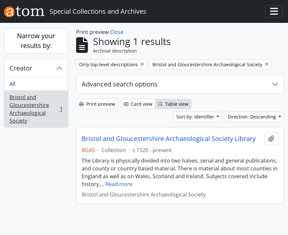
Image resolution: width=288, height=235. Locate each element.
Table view (173, 104)
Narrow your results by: (36, 40)
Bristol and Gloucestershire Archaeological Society (36, 109)
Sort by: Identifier (196, 117)
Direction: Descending (252, 117)
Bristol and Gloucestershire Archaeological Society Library (169, 139)
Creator (20, 68)
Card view (138, 104)
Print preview (97, 104)
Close (116, 32)
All (12, 83)
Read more (119, 184)
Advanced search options (120, 84)
